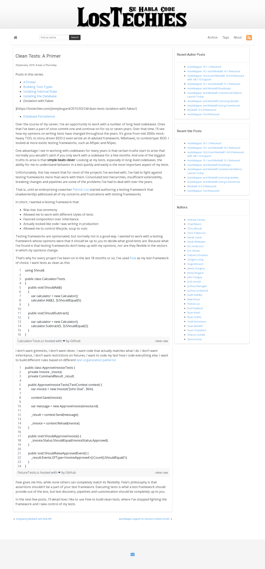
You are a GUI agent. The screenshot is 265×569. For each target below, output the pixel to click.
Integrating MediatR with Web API (34, 519)
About (238, 37)
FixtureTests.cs (29, 472)
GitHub (75, 341)
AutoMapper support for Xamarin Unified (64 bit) (144, 519)
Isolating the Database (40, 96)
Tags (225, 37)
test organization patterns (96, 360)
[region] (93, 302)
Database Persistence (39, 116)
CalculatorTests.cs (31, 341)
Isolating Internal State (40, 91)
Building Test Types (38, 87)
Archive (213, 37)
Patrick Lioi (81, 189)
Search (75, 37)
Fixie (133, 258)
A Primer (29, 82)
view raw (161, 341)
